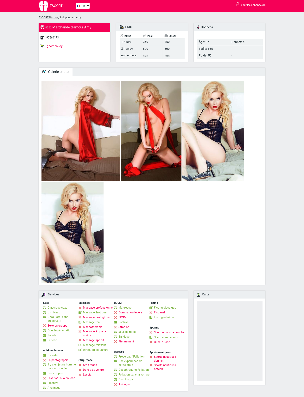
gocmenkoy (52, 46)
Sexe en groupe (57, 325)
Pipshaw (53, 383)
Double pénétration (60, 330)
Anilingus (124, 384)
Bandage (124, 336)
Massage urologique (96, 317)
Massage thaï (91, 322)
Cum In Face (162, 342)
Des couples (56, 373)
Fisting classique (165, 307)
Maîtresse (124, 307)
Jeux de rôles (127, 332)
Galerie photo (55, 72)
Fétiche (52, 340)
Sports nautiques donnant (165, 358)
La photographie (58, 360)
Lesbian (88, 374)
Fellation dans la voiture (133, 374)
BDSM (122, 317)
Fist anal (159, 312)
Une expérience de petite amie (130, 363)
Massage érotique (94, 312)
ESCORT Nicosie (48, 17)
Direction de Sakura (95, 350)
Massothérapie (92, 327)
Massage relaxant (94, 345)
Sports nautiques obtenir (165, 367)
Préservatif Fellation (131, 356)
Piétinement (126, 341)
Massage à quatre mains (94, 333)
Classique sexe (57, 307)
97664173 (52, 37)
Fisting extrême (164, 317)
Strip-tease (90, 365)
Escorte (53, 355)
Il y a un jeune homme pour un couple (62, 366)
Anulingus (54, 387)
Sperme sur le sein (166, 337)
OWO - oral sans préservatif (58, 319)
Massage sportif (93, 340)
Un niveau (54, 312)
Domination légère (130, 312)
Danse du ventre (93, 369)
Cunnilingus (126, 379)
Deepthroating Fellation (133, 369)
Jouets (52, 335)
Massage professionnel (98, 307)
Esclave (123, 322)
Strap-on (123, 327)
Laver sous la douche (61, 378)
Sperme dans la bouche (169, 332)
